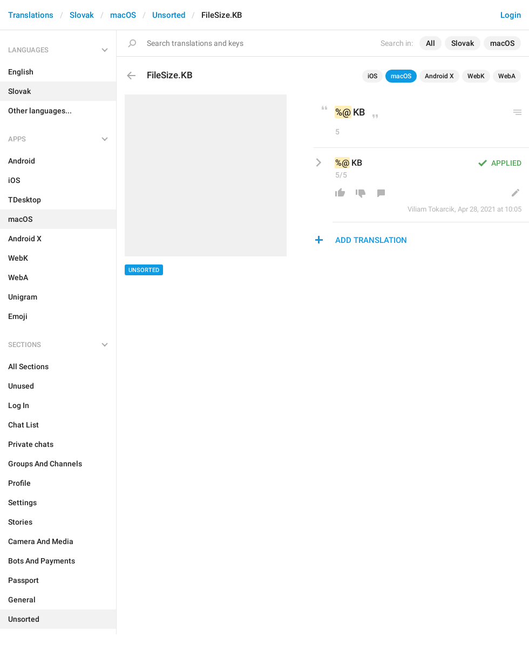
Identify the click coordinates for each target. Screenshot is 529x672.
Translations (30, 15)
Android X (439, 76)
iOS (372, 76)
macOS (123, 15)
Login (510, 15)
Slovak (82, 15)
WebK (476, 76)
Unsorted (168, 15)
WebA (507, 76)
